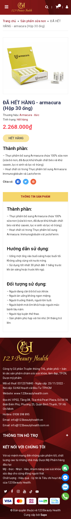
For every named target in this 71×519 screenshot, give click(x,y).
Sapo (44, 514)
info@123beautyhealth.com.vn (30, 425)
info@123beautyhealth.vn (27, 419)
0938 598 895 (21, 414)
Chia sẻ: (8, 181)
